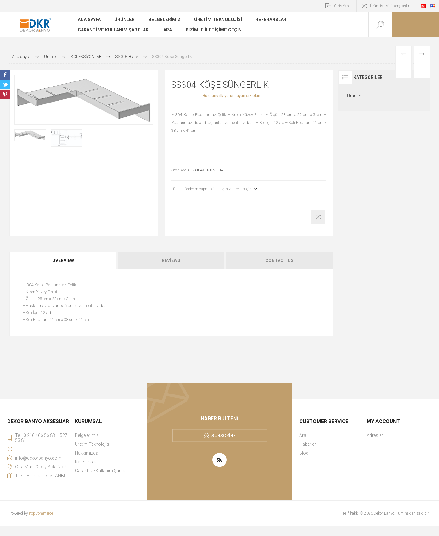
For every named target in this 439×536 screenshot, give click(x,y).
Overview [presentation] (63, 260)
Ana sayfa (89, 20)
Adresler (375, 435)
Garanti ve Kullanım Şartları (113, 29)
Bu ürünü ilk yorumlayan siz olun (231, 95)
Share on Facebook (5, 75)
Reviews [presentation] (171, 260)
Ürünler (124, 20)
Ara (166, 29)
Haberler (307, 444)
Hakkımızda (86, 452)
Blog (303, 452)
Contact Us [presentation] (279, 260)
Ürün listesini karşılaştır (389, 6)
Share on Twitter (5, 84)
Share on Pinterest (5, 94)
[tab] (63, 260)
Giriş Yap (341, 6)
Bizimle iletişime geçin (212, 29)
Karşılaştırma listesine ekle (318, 217)
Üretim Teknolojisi (216, 20)
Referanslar (268, 20)
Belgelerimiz (163, 20)
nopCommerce (41, 513)
